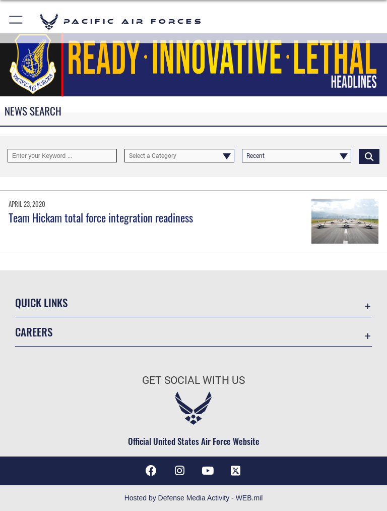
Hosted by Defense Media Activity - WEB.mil (193, 498)
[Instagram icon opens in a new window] (179, 470)
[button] (16, 21)
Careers (33, 331)
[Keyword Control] (62, 156)
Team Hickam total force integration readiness (101, 217)
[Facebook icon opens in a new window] (151, 470)
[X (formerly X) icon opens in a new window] (235, 470)
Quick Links (41, 302)
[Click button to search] (369, 156)
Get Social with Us (193, 380)
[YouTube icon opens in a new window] (207, 470)
